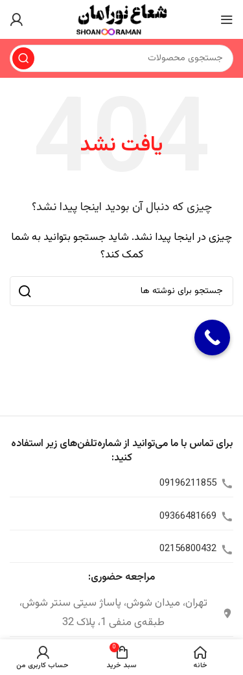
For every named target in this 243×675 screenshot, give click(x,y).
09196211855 (187, 483)
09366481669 (187, 516)
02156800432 (187, 548)
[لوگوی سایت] (121, 19)
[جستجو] (121, 58)
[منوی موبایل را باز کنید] (227, 19)
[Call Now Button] (212, 337)
